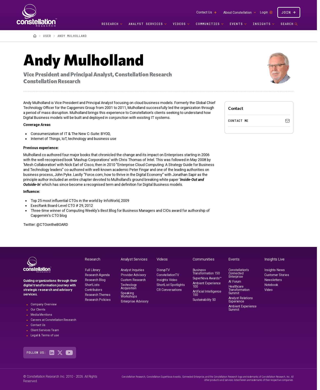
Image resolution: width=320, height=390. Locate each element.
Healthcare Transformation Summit (239, 289)
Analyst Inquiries (132, 270)
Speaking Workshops (129, 294)
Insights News (274, 270)
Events (236, 24)
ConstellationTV (168, 275)
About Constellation (237, 12)
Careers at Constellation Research (53, 319)
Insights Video (167, 280)
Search (287, 24)
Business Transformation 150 (206, 271)
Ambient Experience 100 (207, 284)
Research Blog (95, 280)
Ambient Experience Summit (243, 308)
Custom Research (133, 280)
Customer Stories (276, 275)
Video (268, 290)
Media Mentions (41, 314)
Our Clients (38, 309)
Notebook (271, 285)
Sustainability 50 (204, 300)
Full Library (92, 270)
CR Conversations (169, 290)
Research (110, 24)
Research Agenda (97, 275)
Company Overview (44, 304)
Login (264, 12)
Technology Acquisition (129, 286)
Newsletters (273, 280)
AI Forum (235, 281)
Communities (208, 24)
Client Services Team (45, 330)
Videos (179, 24)
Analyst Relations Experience (241, 299)
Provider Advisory (133, 275)
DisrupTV (163, 270)
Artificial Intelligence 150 (207, 293)
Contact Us (204, 12)
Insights (262, 24)
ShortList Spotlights (171, 285)
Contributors (93, 290)
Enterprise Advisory (134, 301)
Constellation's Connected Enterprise (239, 273)
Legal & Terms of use (45, 335)
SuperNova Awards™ (207, 278)
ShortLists (92, 285)
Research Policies (98, 300)
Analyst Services (146, 24)
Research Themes (97, 295)
